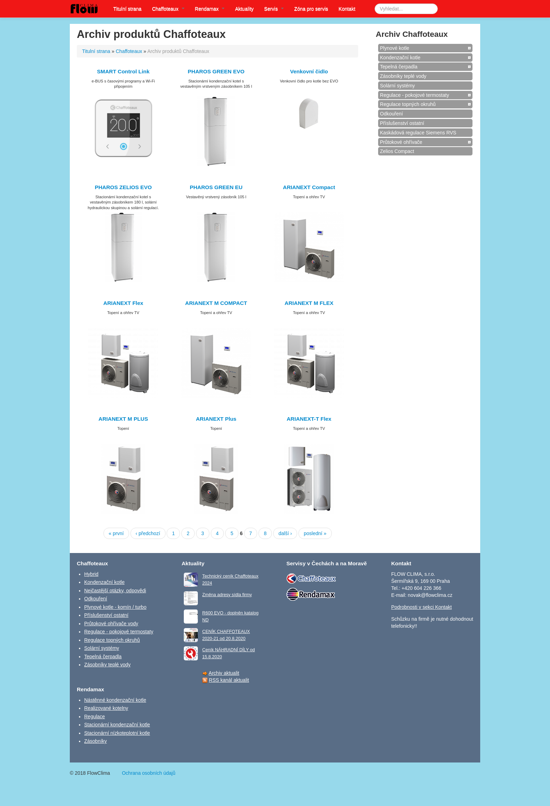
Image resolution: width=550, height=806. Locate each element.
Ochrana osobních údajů (148, 773)
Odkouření (391, 113)
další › (285, 533)
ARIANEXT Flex (123, 303)
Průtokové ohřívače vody (111, 623)
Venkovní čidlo (309, 71)
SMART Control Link (123, 71)
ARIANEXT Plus (216, 419)
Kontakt (346, 9)
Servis (274, 9)
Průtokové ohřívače (401, 142)
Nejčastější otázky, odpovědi (115, 590)
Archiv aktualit (224, 673)
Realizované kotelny (106, 708)
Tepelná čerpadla (398, 66)
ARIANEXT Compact (309, 187)
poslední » (315, 533)
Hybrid (91, 574)
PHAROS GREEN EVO (216, 71)
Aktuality (244, 9)
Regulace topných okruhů (408, 104)
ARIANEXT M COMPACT (216, 303)
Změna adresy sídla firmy (227, 594)
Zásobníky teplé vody (403, 76)
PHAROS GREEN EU (216, 187)
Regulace (94, 716)
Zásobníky (95, 741)
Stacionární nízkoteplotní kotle (117, 733)
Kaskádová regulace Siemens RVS (418, 132)
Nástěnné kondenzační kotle (115, 700)
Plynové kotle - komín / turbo (115, 607)
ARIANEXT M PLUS (123, 419)
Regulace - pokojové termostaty (414, 95)
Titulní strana (127, 9)
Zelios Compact (397, 151)
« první (116, 533)
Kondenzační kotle (400, 57)
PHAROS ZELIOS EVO (123, 187)
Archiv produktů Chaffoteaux (178, 51)
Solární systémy (397, 85)
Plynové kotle (394, 48)
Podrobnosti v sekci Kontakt (421, 607)
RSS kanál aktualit (229, 680)
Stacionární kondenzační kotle (117, 724)
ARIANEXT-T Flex (309, 419)
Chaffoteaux (168, 9)
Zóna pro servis (311, 9)
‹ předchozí (148, 533)
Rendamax (210, 9)
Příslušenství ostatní (402, 123)
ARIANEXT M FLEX (308, 303)
